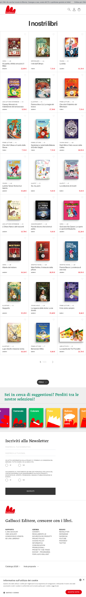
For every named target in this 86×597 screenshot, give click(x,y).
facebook (63, 536)
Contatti (36, 532)
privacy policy (38, 539)
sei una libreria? (12, 539)
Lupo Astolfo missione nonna (13, 349)
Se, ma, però (35, 186)
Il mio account (11, 532)
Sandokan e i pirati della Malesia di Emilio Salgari (43, 146)
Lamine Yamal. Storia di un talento (12, 187)
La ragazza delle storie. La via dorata (42, 309)
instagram (63, 534)
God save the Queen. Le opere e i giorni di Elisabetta (71, 227)
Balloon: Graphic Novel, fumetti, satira (74, 417)
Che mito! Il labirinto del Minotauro (68, 105)
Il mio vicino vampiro (67, 308)
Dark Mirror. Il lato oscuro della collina (71, 146)
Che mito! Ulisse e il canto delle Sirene (14, 146)
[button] (11, 593)
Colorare (40, 411)
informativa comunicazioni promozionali (38, 545)
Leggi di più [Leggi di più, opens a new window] (55, 586)
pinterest (63, 541)
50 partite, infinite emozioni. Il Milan (13, 65)
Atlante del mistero (9, 267)
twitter (62, 543)
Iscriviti (30, 491)
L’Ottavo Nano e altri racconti (13, 226)
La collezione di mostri (68, 186)
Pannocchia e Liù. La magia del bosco (42, 105)
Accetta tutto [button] (73, 592)
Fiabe (56, 411)
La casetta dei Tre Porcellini (70, 349)
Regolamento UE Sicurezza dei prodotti (42, 535)
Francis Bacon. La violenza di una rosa (70, 268)
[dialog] (43, 587)
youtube (62, 539)
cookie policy (38, 541)
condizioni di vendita (14, 536)
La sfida (63, 64)
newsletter (64, 532)
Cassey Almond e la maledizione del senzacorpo (13, 105)
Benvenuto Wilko (37, 349)
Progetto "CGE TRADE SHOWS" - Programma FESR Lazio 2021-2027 (41, 552)
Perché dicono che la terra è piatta (41, 227)
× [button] (83, 580)
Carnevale (24, 411)
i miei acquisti (11, 534)
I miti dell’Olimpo (37, 64)
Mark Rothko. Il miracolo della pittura (42, 268)
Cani (4, 411)
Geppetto (6, 308)
